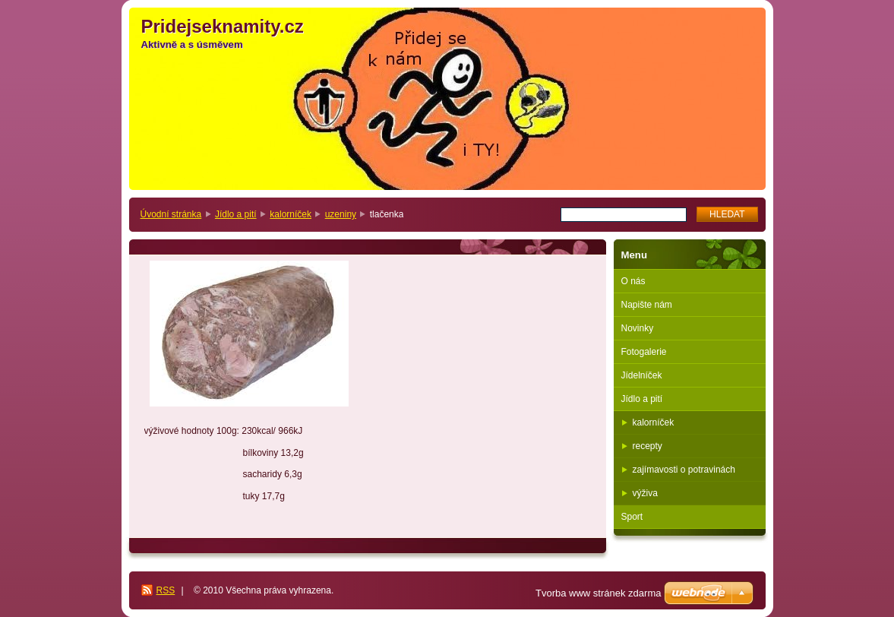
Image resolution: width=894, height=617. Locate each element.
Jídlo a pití (236, 214)
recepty (647, 446)
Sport (632, 516)
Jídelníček (641, 375)
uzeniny (340, 214)
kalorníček (290, 214)
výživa (645, 493)
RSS (165, 590)
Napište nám (646, 304)
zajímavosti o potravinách (684, 469)
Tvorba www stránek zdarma (598, 593)
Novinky (637, 328)
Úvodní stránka (171, 214)
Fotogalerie (644, 351)
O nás (633, 281)
